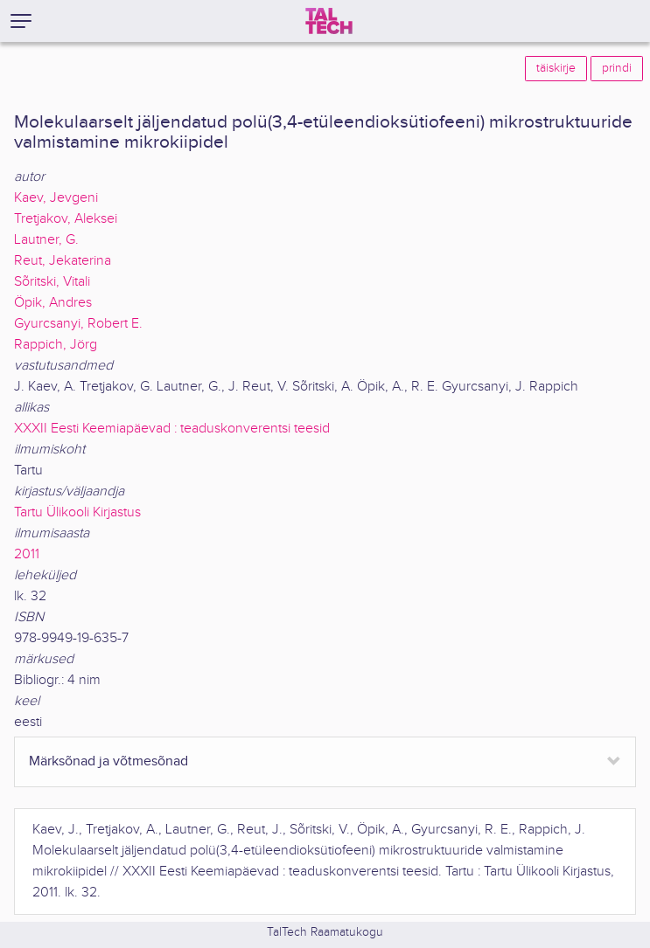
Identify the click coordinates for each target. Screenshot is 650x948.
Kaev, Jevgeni (56, 198)
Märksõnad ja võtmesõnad (108, 761)
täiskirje (556, 68)
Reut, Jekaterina (62, 261)
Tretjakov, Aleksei (65, 219)
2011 (26, 554)
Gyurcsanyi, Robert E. (78, 323)
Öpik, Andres (53, 302)
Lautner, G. (46, 240)
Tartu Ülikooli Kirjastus (77, 512)
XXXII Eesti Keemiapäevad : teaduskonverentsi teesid (172, 428)
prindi (617, 68)
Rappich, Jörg (55, 344)
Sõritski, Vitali (52, 281)
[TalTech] (328, 21)
